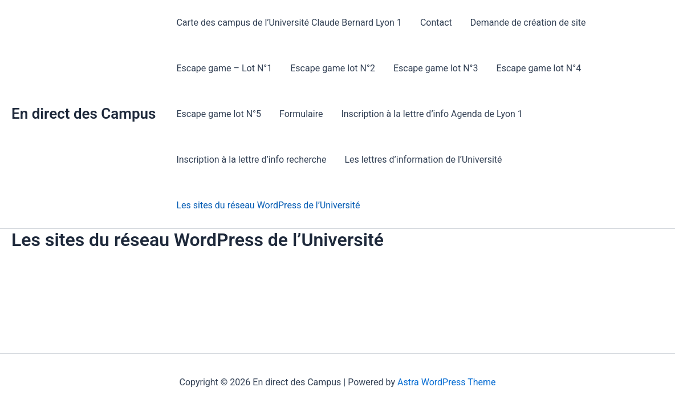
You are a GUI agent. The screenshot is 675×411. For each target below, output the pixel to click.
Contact (436, 22)
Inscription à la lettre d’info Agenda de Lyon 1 (431, 113)
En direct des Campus (83, 113)
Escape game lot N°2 (332, 68)
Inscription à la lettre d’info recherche (251, 159)
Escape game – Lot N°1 (224, 68)
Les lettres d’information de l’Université (423, 159)
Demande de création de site (528, 22)
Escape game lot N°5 (218, 113)
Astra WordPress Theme (446, 382)
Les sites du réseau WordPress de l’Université (268, 205)
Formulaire (301, 113)
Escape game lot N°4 (539, 68)
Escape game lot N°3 (435, 68)
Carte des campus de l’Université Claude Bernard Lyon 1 (289, 22)
